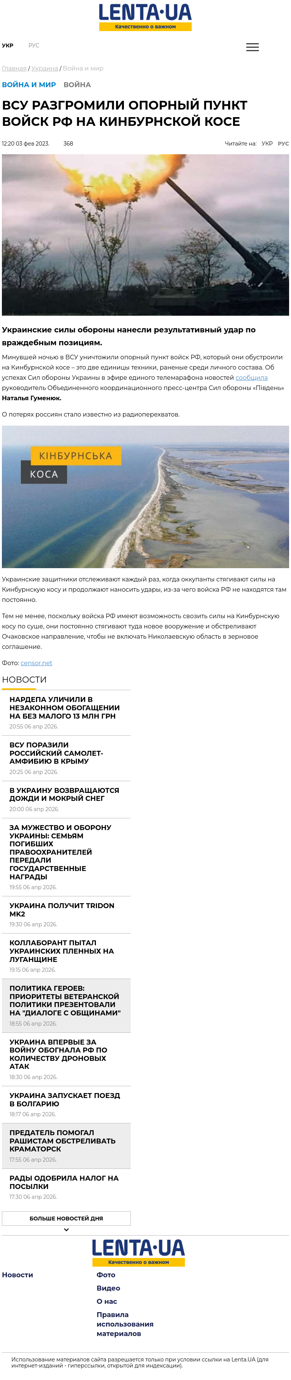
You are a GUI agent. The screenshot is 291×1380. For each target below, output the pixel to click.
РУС (283, 143)
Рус (33, 45)
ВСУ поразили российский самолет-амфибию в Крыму (56, 753)
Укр (7, 45)
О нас (107, 1301)
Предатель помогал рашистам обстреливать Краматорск (62, 1141)
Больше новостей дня (66, 1218)
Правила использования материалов (125, 1324)
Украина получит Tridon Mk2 (61, 910)
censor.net (36, 663)
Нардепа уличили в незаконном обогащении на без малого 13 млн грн (64, 707)
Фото (106, 1275)
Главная (14, 68)
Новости (17, 1275)
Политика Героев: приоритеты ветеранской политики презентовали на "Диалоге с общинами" (65, 1000)
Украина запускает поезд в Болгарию (64, 1100)
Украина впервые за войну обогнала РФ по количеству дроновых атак (58, 1054)
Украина (44, 68)
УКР (267, 143)
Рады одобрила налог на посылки (64, 1182)
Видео (108, 1288)
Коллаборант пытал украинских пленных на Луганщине (61, 951)
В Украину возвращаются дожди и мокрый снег (64, 794)
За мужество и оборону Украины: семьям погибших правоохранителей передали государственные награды (60, 852)
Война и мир (83, 68)
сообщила (252, 377)
